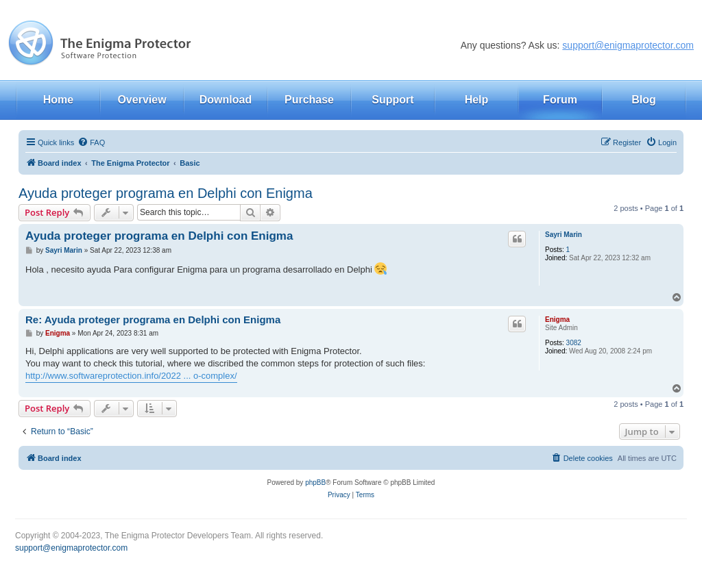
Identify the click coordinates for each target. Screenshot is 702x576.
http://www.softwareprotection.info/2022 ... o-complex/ (131, 376)
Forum (560, 99)
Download (225, 99)
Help (477, 99)
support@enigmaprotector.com (628, 45)
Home (58, 99)
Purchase (309, 99)
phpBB (315, 482)
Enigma (557, 319)
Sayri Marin (563, 234)
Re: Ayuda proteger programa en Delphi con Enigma (152, 319)
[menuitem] (91, 142)
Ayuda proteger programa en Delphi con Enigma (166, 193)
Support (392, 99)
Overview (141, 99)
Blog (643, 99)
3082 (573, 343)
